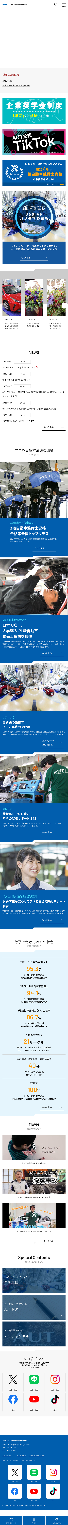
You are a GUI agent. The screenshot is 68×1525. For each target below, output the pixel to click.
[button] (64, 305)
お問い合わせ (6, 1456)
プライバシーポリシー (36, 1456)
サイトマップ (21, 1456)
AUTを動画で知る (34, 1334)
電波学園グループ (27, 1460)
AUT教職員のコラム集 (34, 1307)
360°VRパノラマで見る (34, 1281)
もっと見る (49, 427)
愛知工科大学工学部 (9, 1460)
